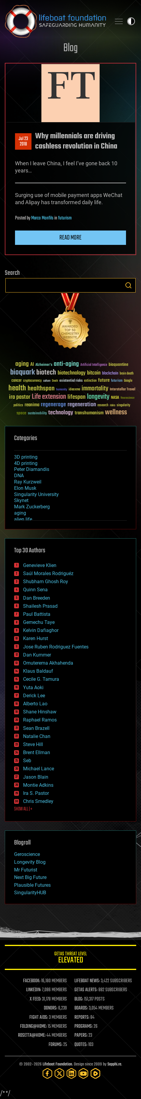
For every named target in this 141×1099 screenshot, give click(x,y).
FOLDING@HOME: (33, 1026)
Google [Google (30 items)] (128, 381)
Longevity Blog (30, 862)
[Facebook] (47, 1073)
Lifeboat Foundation (57, 1064)
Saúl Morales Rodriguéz (48, 573)
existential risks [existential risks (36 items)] (70, 381)
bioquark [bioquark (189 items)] (22, 372)
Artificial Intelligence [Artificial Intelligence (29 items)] (93, 365)
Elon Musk (25, 488)
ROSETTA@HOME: (32, 1035)
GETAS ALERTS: (86, 990)
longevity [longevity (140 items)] (98, 397)
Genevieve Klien (39, 565)
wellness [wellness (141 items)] (116, 412)
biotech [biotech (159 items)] (46, 373)
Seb (27, 760)
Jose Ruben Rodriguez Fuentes (55, 647)
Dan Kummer (37, 655)
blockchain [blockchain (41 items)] (110, 373)
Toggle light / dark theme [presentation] (131, 21)
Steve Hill (33, 744)
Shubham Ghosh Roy (45, 581)
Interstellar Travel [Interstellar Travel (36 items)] (122, 389)
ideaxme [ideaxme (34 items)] (74, 390)
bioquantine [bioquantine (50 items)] (118, 364)
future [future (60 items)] (104, 380)
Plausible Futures (32, 885)
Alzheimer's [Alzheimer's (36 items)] (43, 365)
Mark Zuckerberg (32, 507)
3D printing (26, 457)
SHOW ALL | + (23, 809)
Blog (70, 48)
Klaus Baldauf (38, 671)
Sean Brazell (36, 728)
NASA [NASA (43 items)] (115, 397)
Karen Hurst (35, 638)
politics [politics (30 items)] (18, 405)
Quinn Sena (35, 589)
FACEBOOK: (31, 981)
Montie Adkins (38, 785)
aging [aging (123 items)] (22, 364)
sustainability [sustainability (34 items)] (37, 414)
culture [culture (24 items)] (46, 381)
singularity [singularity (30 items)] (123, 405)
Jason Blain (35, 777)
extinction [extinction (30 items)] (90, 381)
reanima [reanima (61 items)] (32, 405)
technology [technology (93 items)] (60, 413)
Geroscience (27, 854)
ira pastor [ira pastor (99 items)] (19, 397)
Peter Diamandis (31, 469)
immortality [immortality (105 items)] (95, 388)
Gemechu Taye (39, 622)
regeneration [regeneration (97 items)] (82, 404)
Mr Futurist (25, 870)
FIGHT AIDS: (38, 1017)
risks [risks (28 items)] (112, 405)
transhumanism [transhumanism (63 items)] (89, 413)
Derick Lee (34, 695)
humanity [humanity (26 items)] (61, 390)
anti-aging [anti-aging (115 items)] (66, 364)
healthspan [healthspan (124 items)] (41, 388)
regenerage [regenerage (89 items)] (53, 404)
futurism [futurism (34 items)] (116, 381)
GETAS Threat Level (70, 958)
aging (20, 513)
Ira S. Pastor (36, 793)
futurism (65, 218)
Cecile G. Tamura (41, 679)
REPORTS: (81, 1017)
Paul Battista (36, 614)
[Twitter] (59, 1073)
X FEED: (35, 999)
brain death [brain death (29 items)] (127, 374)
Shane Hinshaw (39, 712)
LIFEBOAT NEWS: (87, 981)
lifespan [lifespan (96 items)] (77, 397)
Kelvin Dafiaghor (40, 630)
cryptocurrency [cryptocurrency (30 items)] (32, 381)
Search (128, 285)
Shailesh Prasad (40, 606)
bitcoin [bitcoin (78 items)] (93, 373)
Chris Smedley (38, 801)
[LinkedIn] (71, 1073)
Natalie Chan (36, 736)
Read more (70, 238)
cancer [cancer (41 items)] (16, 380)
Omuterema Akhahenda (48, 663)
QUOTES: (80, 1045)
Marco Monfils (42, 218)
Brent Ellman (36, 752)
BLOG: (78, 999)
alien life (23, 519)
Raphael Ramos (40, 720)
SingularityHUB (30, 892)
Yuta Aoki (33, 687)
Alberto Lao (35, 704)
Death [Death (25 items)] (55, 381)
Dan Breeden (36, 598)
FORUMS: (55, 1045)
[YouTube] (83, 1073)
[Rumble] (95, 1073)
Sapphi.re (114, 1064)
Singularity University (36, 494)
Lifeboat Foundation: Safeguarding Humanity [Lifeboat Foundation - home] (55, 21)
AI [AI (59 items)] (32, 365)
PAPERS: (81, 1035)
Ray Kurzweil (27, 482)
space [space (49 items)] (21, 413)
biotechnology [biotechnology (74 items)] (72, 373)
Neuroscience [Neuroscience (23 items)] (127, 398)
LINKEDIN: (33, 990)
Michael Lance (38, 768)
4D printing (26, 463)
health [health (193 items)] (17, 388)
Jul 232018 (23, 141)
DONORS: (50, 1008)
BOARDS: (81, 1008)
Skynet (21, 500)
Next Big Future (30, 877)
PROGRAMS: (83, 1026)
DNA (19, 475)
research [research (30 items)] (103, 405)
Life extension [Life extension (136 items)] (49, 397)
